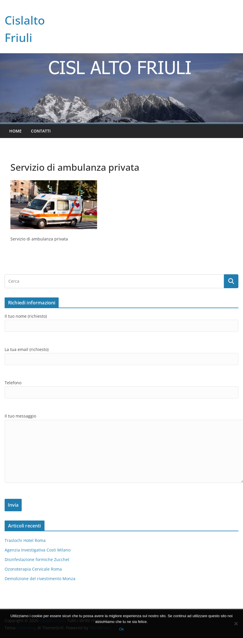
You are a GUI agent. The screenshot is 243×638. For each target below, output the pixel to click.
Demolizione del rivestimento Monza (40, 578)
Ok (121, 629)
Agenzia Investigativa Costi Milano (38, 550)
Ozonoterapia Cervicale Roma (33, 569)
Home (15, 131)
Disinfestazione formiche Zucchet (37, 559)
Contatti (41, 131)
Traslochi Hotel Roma (25, 540)
